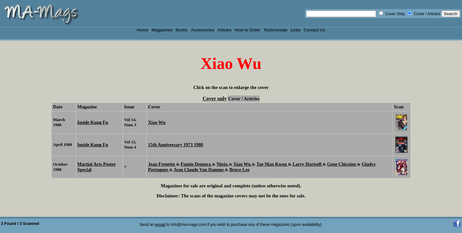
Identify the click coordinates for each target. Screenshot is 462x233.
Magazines (162, 30)
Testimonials (276, 30)
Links (295, 30)
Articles (224, 30)
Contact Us (314, 30)
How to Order (247, 30)
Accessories (202, 30)
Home (143, 30)
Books (182, 30)
